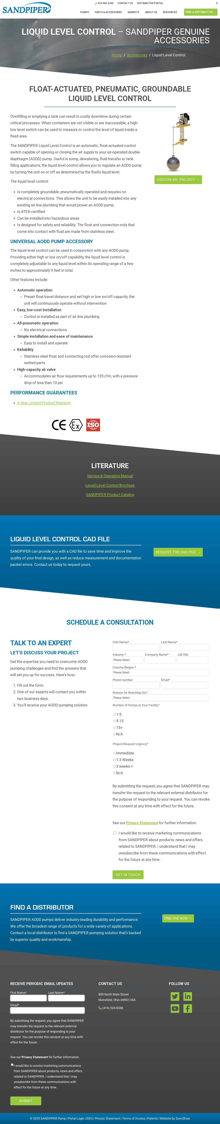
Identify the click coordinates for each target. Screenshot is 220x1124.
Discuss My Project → (178, 180)
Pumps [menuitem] (84, 12)
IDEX (89, 1118)
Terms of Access (133, 1118)
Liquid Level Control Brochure (110, 485)
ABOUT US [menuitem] (151, 12)
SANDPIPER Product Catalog (110, 494)
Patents (152, 1118)
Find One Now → (178, 918)
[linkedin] (188, 998)
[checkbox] (160, 724)
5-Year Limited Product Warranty (44, 403)
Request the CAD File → (178, 552)
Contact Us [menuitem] (125, 3)
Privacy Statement (107, 1118)
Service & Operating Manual (110, 476)
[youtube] (175, 1010)
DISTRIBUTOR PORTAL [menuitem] (150, 3)
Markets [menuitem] (133, 12)
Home (117, 55)
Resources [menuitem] (170, 12)
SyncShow (183, 1118)
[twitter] (175, 998)
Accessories (137, 55)
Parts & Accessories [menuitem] (108, 12)
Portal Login (76, 1118)
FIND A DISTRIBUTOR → (200, 12)
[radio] (160, 714)
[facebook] (188, 1010)
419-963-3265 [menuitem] (105, 3)
